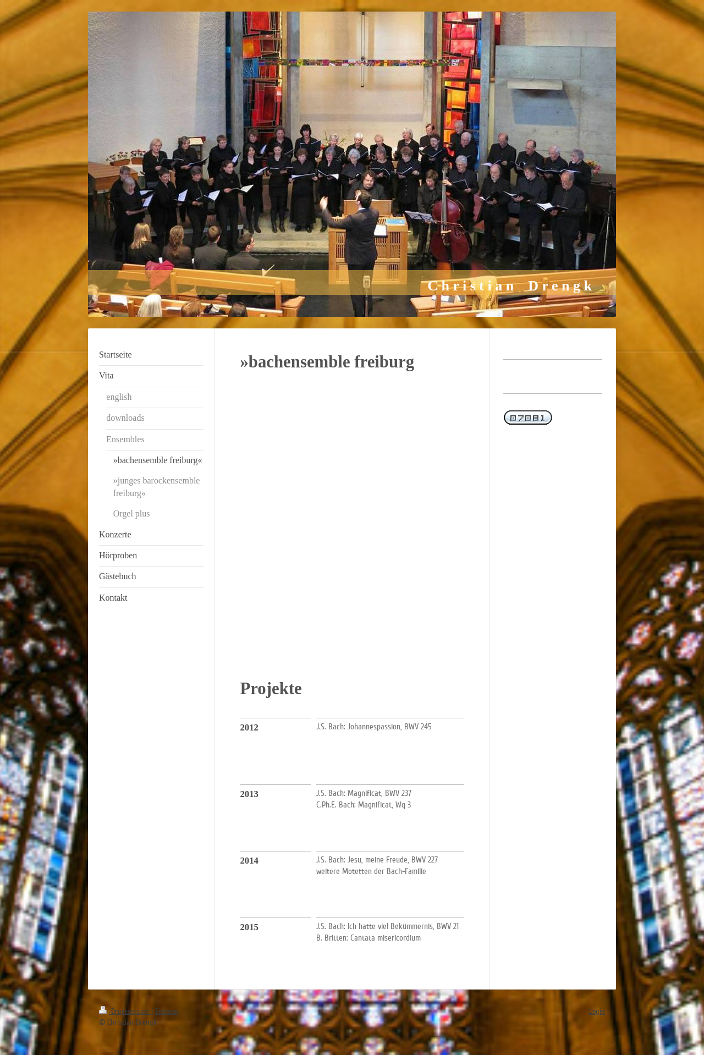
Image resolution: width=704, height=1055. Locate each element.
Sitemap (167, 1011)
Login (597, 1011)
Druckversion (125, 1011)
